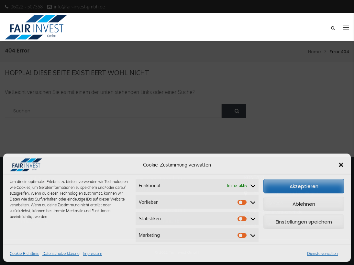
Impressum (92, 253)
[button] (341, 165)
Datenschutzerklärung (61, 253)
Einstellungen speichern (304, 221)
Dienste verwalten (322, 253)
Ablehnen (304, 204)
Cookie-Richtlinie (24, 253)
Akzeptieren (304, 186)
